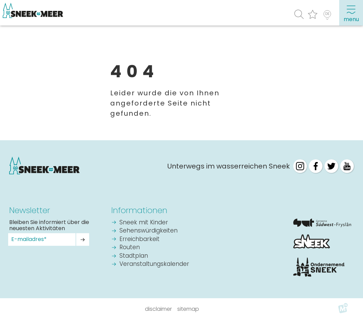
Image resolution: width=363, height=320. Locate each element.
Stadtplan (133, 256)
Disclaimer (158, 309)
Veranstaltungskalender (154, 264)
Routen (129, 247)
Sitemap (188, 309)
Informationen (139, 210)
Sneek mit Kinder (143, 222)
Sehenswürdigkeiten (148, 231)
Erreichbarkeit (139, 239)
